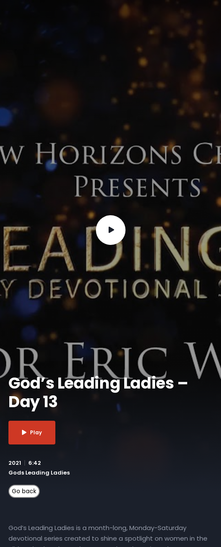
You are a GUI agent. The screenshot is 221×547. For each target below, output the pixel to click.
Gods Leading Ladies (39, 473)
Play (32, 432)
